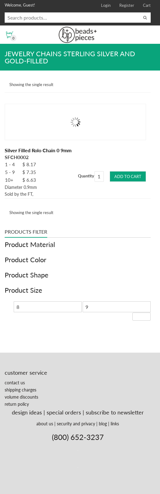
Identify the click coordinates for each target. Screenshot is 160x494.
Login (106, 5)
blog (103, 423)
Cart (147, 5)
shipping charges (20, 389)
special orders (64, 412)
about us (44, 423)
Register (126, 5)
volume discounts (21, 397)
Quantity (86, 175)
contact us (15, 382)
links (115, 423)
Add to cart (127, 176)
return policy (17, 404)
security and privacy (76, 423)
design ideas (27, 412)
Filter (141, 316)
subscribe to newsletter (115, 412)
